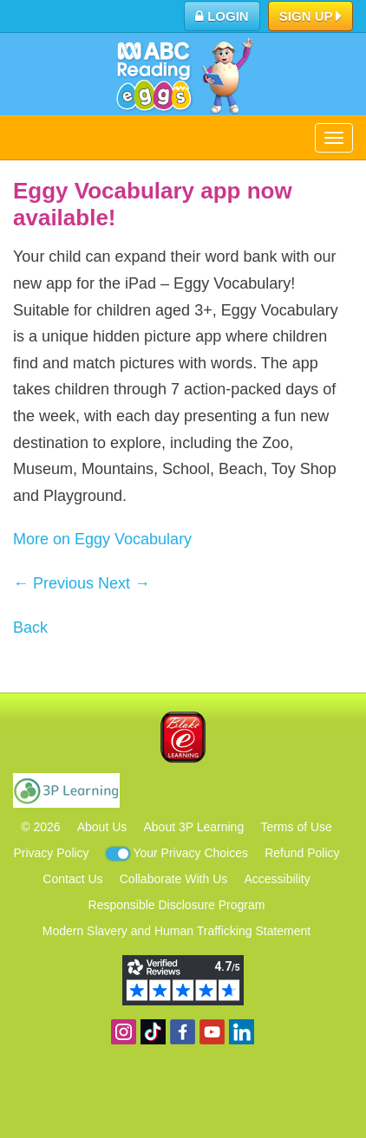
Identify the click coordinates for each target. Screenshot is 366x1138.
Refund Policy (302, 853)
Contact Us (72, 879)
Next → (124, 583)
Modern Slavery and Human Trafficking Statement (176, 931)
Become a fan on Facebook (182, 1031)
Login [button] (222, 16)
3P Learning (66, 790)
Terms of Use (295, 827)
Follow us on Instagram (123, 1031)
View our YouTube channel (212, 1031)
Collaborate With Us (174, 879)
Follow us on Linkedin (241, 1031)
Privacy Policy (50, 853)
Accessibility (277, 879)
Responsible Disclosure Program (176, 905)
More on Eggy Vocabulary (102, 539)
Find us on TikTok (153, 1031)
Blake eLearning (183, 737)
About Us (102, 827)
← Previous (53, 583)
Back (30, 627)
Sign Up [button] (311, 17)
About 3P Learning (193, 827)
